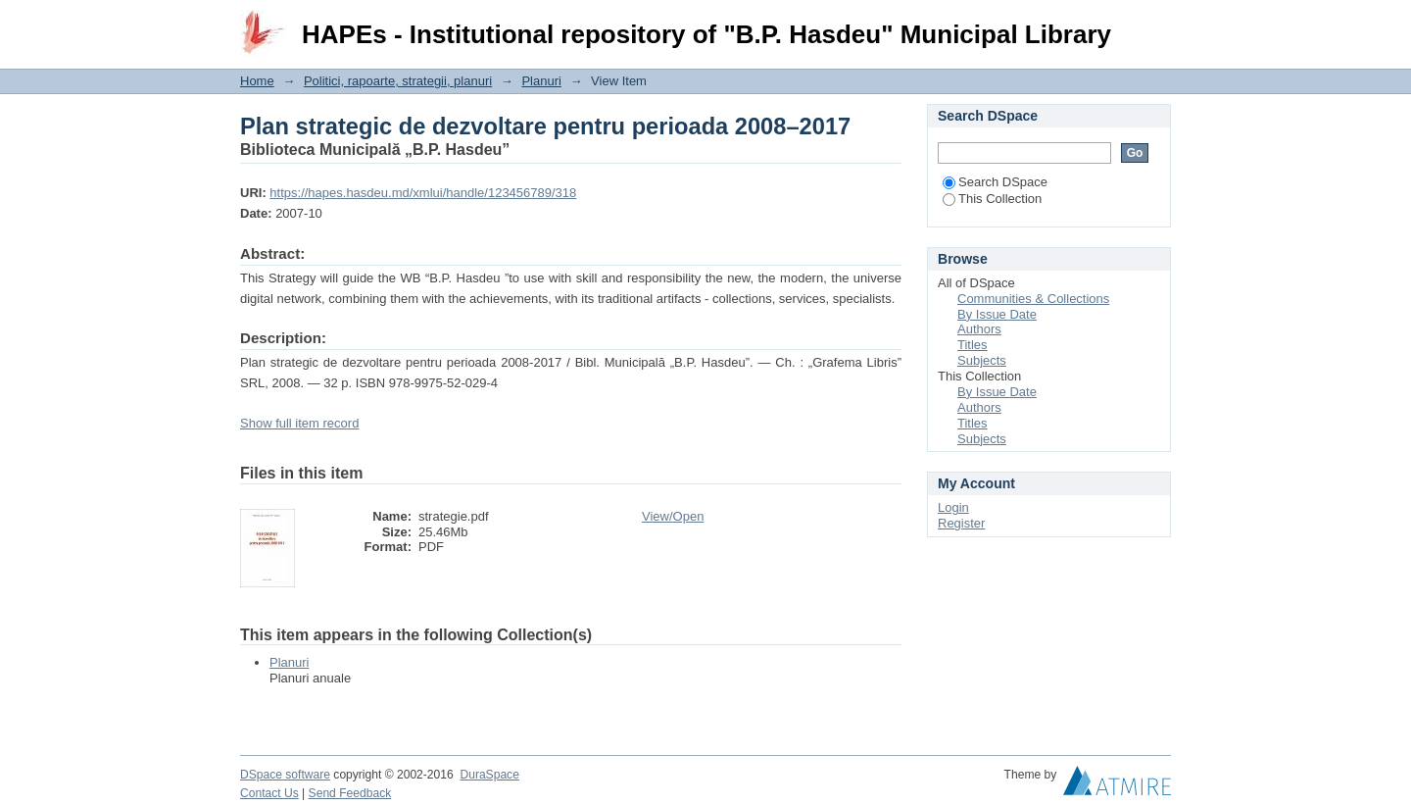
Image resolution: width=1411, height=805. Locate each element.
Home (257, 81)
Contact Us (269, 793)
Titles (972, 344)
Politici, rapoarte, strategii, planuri (398, 81)
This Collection (992, 198)
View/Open (673, 516)
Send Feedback (350, 793)
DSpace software (285, 774)
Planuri (540, 81)
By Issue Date (997, 314)
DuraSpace (489, 774)
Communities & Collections (1033, 298)
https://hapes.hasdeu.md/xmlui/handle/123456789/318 (422, 192)
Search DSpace (995, 182)
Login (1155, 24)
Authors (979, 329)
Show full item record (299, 423)
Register (961, 523)
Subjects (981, 360)
